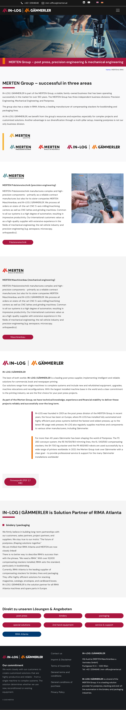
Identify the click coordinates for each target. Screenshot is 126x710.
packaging (104, 615)
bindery (63, 615)
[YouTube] (89, 2)
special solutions (21, 625)
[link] (25, 10)
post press (21, 615)
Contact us (56, 653)
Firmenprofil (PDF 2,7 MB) (20, 482)
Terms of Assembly (60, 666)
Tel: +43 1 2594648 (90, 669)
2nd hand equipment (62, 625)
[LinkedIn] (84, 2)
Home (108, 70)
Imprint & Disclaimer (61, 659)
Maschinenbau (18, 337)
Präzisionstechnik (17, 242)
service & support (104, 625)
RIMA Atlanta (21, 634)
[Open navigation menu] (118, 10)
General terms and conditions (60, 674)
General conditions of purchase (61, 684)
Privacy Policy (58, 692)
